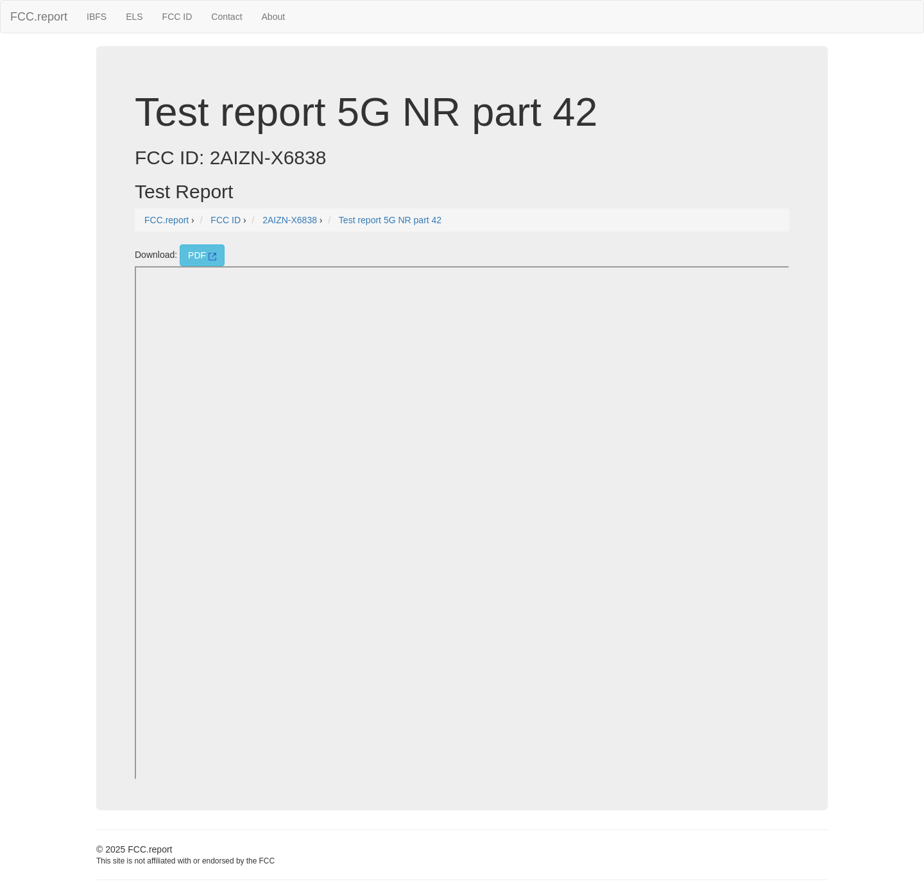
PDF (202, 255)
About (274, 17)
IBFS (97, 17)
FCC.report (38, 16)
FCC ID (177, 17)
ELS (134, 17)
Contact (226, 17)
